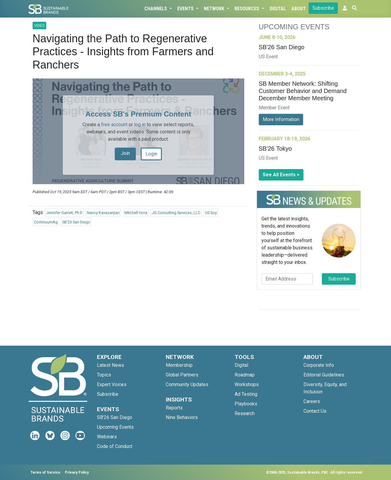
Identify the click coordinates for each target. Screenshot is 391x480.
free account (114, 124)
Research (245, 413)
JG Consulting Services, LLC (176, 212)
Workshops (247, 384)
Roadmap (245, 375)
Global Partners (182, 375)
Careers (311, 401)
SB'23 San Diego (76, 222)
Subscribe (323, 8)
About (298, 8)
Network (215, 8)
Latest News (110, 365)
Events (186, 8)
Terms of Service (45, 472)
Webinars (107, 437)
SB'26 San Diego (114, 417)
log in (140, 124)
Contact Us (314, 411)
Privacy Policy (77, 472)
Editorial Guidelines (323, 375)
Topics (104, 375)
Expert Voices (112, 384)
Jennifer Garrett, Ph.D (64, 212)
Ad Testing (246, 394)
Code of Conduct (114, 446)
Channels (156, 8)
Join (125, 153)
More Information (281, 119)
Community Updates (187, 384)
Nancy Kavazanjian (103, 212)
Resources (247, 8)
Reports (174, 408)
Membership (179, 365)
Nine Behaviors (182, 417)
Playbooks (246, 404)
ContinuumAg (46, 222)
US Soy (211, 212)
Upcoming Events (115, 427)
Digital (278, 8)
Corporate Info (318, 365)
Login (151, 154)
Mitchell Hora (135, 212)
